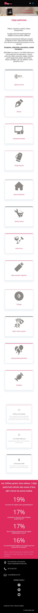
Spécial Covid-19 (19, 83)
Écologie (19, 303)
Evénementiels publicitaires (19, 356)
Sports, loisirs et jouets (19, 329)
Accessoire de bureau (19, 137)
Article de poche (19, 164)
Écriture (19, 110)
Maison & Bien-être (19, 193)
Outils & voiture (19, 220)
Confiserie (19, 383)
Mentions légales (19, 606)
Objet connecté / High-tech (19, 274)
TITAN (11, 606)
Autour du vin (19, 247)
